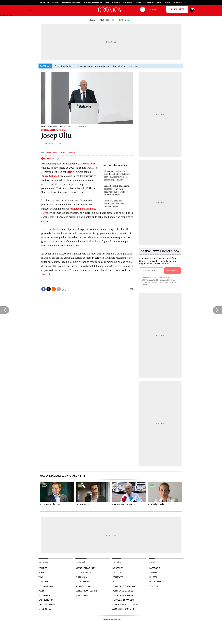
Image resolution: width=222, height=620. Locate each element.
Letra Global (82, 581)
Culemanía (81, 577)
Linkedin (153, 577)
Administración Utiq (123, 609)
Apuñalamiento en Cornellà (92, 2)
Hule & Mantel (83, 595)
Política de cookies (122, 590)
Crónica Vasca (83, 572)
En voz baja (45, 609)
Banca (63, 153)
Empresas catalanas (123, 595)
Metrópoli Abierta (85, 568)
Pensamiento (46, 586)
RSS (114, 581)
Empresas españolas (123, 599)
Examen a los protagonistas (53, 130)
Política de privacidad (124, 586)
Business (43, 572)
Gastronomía (46, 599)
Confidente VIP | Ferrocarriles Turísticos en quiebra (152, 2)
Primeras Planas (47, 604)
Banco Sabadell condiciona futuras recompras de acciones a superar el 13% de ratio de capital (116, 190)
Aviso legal (118, 572)
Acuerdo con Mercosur (112, 2)
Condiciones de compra (125, 604)
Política (43, 568)
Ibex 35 (45, 274)
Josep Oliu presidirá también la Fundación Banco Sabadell (114, 203)
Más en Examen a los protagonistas (63, 475)
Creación (43, 581)
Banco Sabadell (52, 153)
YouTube (153, 586)
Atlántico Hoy (83, 586)
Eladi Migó (55, 2)
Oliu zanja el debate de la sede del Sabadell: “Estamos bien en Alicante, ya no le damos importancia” (117, 175)
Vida (41, 577)
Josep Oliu (72, 153)
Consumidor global (86, 590)
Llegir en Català (7, 15)
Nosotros (117, 568)
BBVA (70, 171)
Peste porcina (127, 2)
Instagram (155, 581)
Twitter (153, 572)
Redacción (49, 158)
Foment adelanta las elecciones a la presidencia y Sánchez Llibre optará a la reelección (96, 66)
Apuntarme (172, 270)
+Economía (44, 595)
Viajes (41, 590)
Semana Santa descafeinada (71, 2)
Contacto (117, 577)
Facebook (154, 568)
